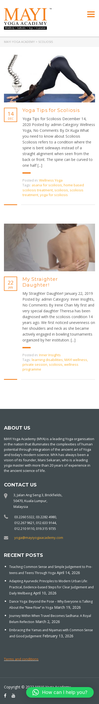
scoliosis (61, 190)
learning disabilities (47, 359)
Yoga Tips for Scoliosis (51, 110)
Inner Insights (50, 355)
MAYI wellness (75, 359)
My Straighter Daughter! (40, 282)
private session (34, 364)
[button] (60, 692)
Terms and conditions (21, 659)
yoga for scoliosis (54, 194)
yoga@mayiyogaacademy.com (38, 537)
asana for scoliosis (47, 185)
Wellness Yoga (51, 180)
